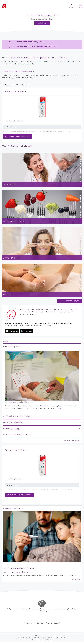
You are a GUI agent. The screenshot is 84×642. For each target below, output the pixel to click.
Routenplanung (53, 46)
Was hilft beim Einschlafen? (13, 422)
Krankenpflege (9, 184)
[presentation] (4, 113)
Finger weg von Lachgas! (12, 428)
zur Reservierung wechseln (17, 136)
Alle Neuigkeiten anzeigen (72, 440)
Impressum (28, 623)
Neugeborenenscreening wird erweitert (20, 402)
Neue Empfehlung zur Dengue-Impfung (18, 416)
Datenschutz (39, 623)
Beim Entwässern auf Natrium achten (17, 434)
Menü (80, 6)
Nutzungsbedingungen (53, 623)
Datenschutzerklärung (44, 640)
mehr (59, 408)
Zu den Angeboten (10, 127)
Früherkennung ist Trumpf (13, 346)
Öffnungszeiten (37, 41)
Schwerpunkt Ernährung (13, 221)
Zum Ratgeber (76, 579)
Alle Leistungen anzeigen (70, 301)
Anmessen (7, 294)
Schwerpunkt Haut (11, 258)
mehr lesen (42, 23)
